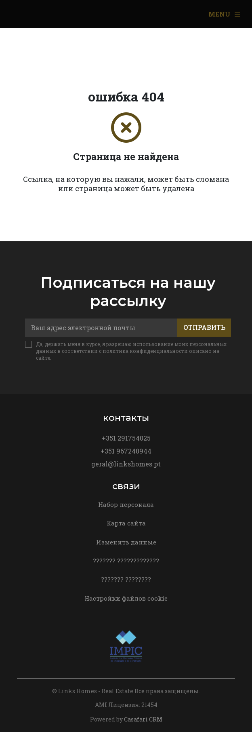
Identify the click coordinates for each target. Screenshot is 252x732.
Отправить (204, 327)
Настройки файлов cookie (126, 598)
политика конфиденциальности (145, 351)
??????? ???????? (126, 579)
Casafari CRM (143, 719)
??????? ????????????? (126, 561)
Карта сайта (126, 523)
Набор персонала (126, 504)
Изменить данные (126, 542)
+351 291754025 (126, 438)
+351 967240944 (126, 451)
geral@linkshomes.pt (126, 464)
